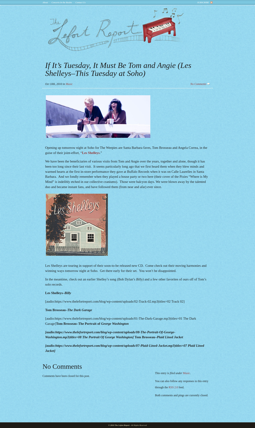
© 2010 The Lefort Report (119, 425)
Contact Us (80, 2)
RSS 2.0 (173, 387)
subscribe (203, 2)
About (45, 2)
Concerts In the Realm (62, 2)
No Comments (200, 83)
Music (69, 83)
